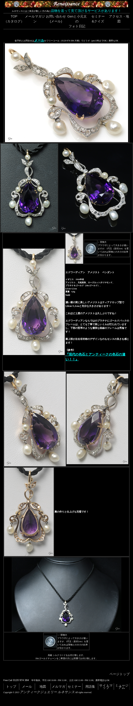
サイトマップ (106, 686)
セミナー (74, 686)
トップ (11, 686)
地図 (43, 686)
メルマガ (58, 686)
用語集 (90, 686)
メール (39, 40)
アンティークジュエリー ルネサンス (47, 692)
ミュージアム (122, 686)
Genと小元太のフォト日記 (77, 21)
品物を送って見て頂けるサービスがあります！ (86, 10)
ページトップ (119, 674)
